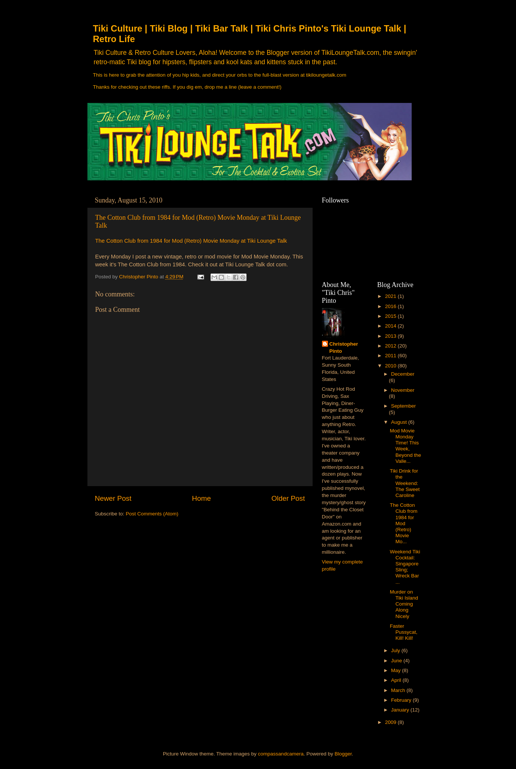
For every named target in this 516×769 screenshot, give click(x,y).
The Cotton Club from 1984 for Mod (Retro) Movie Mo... (404, 523)
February (402, 700)
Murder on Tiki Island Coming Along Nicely (404, 604)
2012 (391, 346)
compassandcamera (281, 754)
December (402, 374)
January (401, 710)
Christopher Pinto (343, 347)
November (402, 390)
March (398, 690)
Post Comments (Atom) (152, 514)
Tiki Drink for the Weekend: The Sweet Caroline (405, 483)
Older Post (288, 498)
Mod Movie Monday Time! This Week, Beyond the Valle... (405, 446)
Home (201, 498)
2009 (391, 722)
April (397, 680)
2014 (391, 326)
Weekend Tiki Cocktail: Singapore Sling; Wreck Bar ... (405, 567)
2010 (391, 366)
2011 (391, 355)
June (397, 660)
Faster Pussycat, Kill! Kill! (404, 632)
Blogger (343, 754)
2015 (391, 316)
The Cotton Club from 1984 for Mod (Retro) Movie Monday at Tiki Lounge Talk (191, 241)
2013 (391, 336)
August (399, 422)
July (396, 650)
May (396, 670)
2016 (391, 306)
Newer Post (113, 498)
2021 (391, 296)
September (403, 406)
